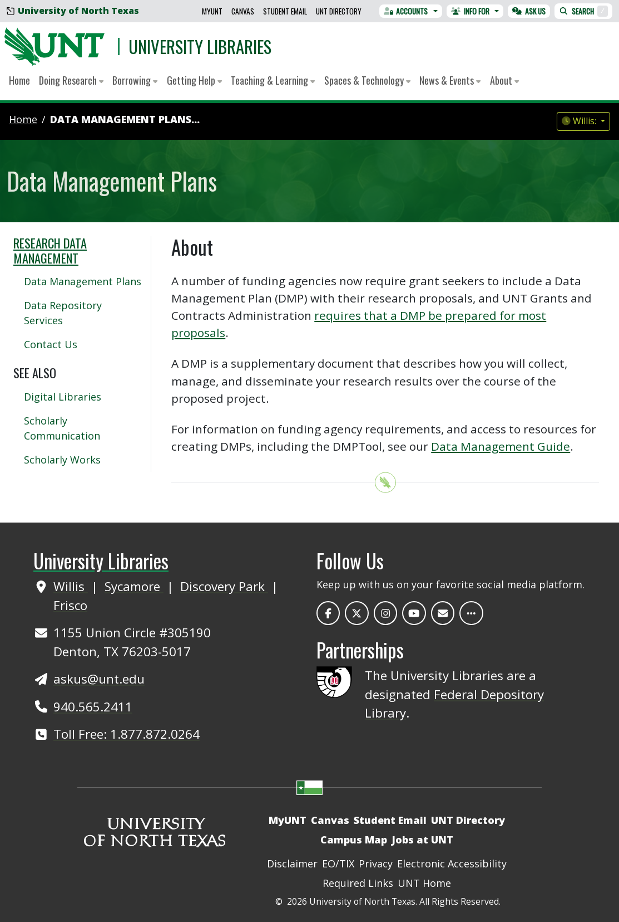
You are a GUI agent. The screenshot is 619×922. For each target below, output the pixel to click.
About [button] (504, 80)
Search (583, 11)
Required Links (358, 883)
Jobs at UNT (422, 839)
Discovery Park (224, 586)
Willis (70, 586)
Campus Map (353, 839)
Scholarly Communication (62, 428)
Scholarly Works (62, 459)
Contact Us (50, 344)
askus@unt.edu (99, 678)
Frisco (70, 605)
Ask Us (529, 11)
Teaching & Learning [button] (273, 80)
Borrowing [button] (134, 80)
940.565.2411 (92, 706)
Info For (470, 11)
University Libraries (199, 46)
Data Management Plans (82, 281)
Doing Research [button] (71, 80)
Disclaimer (292, 863)
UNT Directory (339, 11)
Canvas (242, 11)
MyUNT (212, 11)
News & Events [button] (450, 80)
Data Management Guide (500, 446)
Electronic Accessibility (452, 863)
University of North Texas (73, 10)
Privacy (376, 863)
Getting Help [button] (194, 80)
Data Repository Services (63, 313)
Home (19, 80)
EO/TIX (338, 863)
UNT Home (424, 883)
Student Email (285, 11)
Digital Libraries (62, 396)
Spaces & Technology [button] (367, 80)
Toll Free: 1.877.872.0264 (126, 734)
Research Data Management (50, 250)
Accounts (406, 11)
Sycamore (134, 586)
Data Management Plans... (125, 119)
